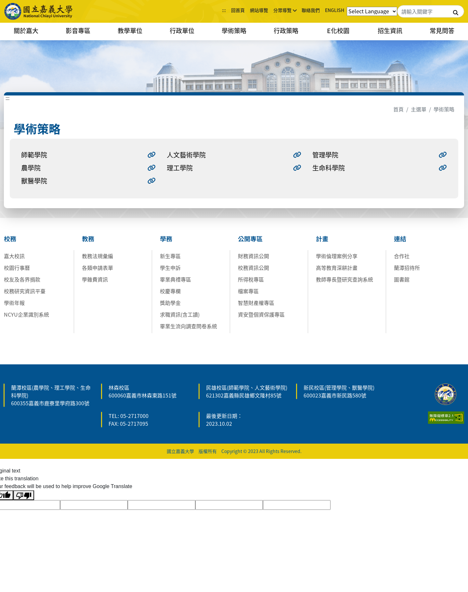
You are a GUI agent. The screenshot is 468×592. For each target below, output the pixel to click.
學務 (166, 238)
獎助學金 (170, 302)
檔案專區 (248, 291)
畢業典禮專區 (175, 279)
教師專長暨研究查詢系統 (344, 279)
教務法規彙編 (97, 255)
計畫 (322, 238)
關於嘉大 (26, 30)
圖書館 (402, 279)
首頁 (398, 109)
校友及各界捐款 (22, 279)
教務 (88, 238)
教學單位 (130, 30)
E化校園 (338, 30)
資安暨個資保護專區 (261, 314)
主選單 (418, 109)
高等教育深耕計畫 (337, 267)
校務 (10, 238)
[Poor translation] (23, 495)
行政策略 (286, 30)
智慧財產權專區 (256, 302)
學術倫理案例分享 (337, 255)
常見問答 (442, 30)
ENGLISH (334, 10)
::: (224, 10)
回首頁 (238, 10)
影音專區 (78, 30)
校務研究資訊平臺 (25, 291)
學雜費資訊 (95, 279)
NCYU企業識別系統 (26, 314)
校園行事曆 (17, 267)
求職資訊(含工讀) (180, 314)
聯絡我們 (311, 10)
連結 (400, 238)
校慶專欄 (170, 291)
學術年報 (14, 302)
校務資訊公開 (253, 267)
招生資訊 (390, 30)
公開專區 (250, 238)
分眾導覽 (282, 10)
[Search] (430, 11)
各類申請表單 (97, 267)
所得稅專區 (251, 279)
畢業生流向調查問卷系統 (188, 326)
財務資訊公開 (253, 255)
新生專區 (170, 255)
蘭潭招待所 (407, 267)
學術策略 (234, 30)
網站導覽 (259, 10)
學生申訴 (170, 267)
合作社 (402, 255)
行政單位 (182, 30)
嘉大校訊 (14, 255)
